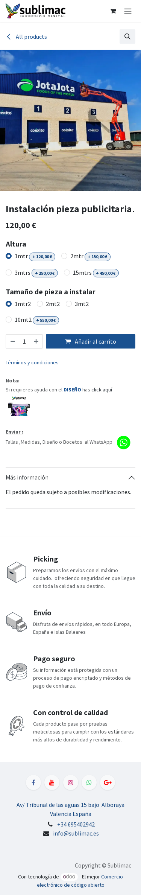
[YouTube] (51, 782)
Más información (27, 477)
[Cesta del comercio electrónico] (112, 10)
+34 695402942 (76, 824)
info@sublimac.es (76, 833)
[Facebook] (33, 782)
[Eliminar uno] (12, 341)
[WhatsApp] (89, 782)
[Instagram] (70, 782)
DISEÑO (72, 389)
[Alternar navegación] (127, 11)
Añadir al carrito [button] (90, 341)
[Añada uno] (36, 341)
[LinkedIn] (107, 782)
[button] (127, 36)
